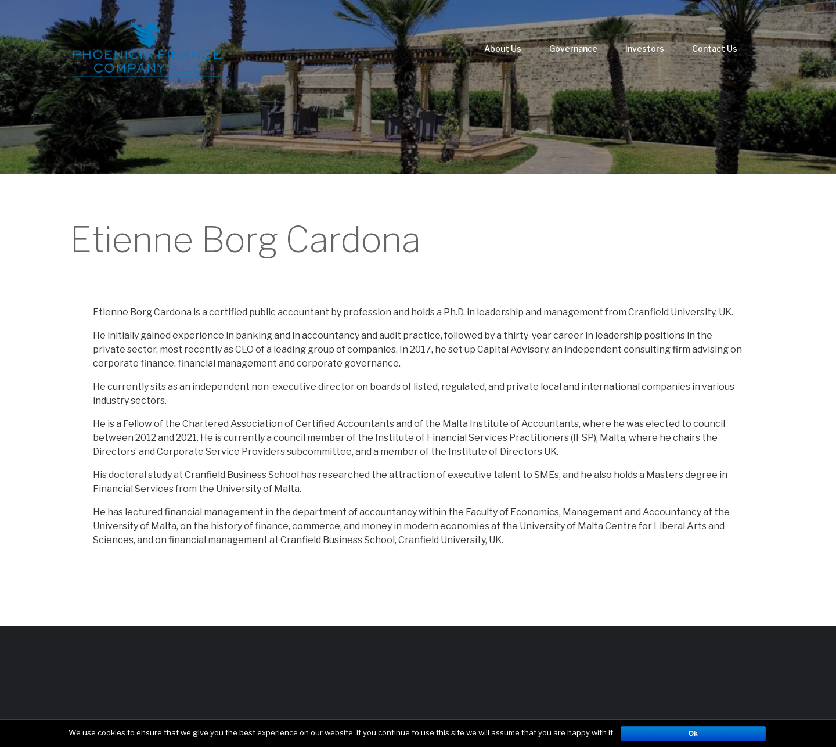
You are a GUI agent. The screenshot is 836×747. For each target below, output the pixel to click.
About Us (502, 48)
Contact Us (714, 48)
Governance (573, 48)
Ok (693, 734)
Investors (644, 48)
